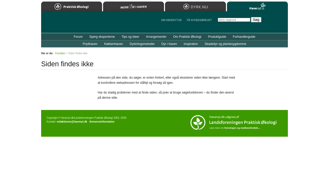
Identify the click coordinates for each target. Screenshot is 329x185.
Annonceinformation (101, 121)
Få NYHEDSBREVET (199, 20)
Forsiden (60, 53)
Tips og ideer (130, 37)
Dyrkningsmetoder (142, 44)
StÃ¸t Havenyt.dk (276, 22)
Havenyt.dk (257, 6)
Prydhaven (90, 44)
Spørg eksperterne (102, 37)
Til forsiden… (63, 24)
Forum (78, 37)
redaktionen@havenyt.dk (72, 121)
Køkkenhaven (113, 44)
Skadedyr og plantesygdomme (225, 44)
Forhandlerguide (244, 37)
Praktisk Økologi (71, 6)
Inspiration (191, 44)
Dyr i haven (169, 44)
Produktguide (217, 37)
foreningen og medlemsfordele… (242, 128)
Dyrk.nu (195, 6)
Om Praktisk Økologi (187, 37)
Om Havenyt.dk (171, 20)
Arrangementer (156, 37)
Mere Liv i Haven (133, 6)
